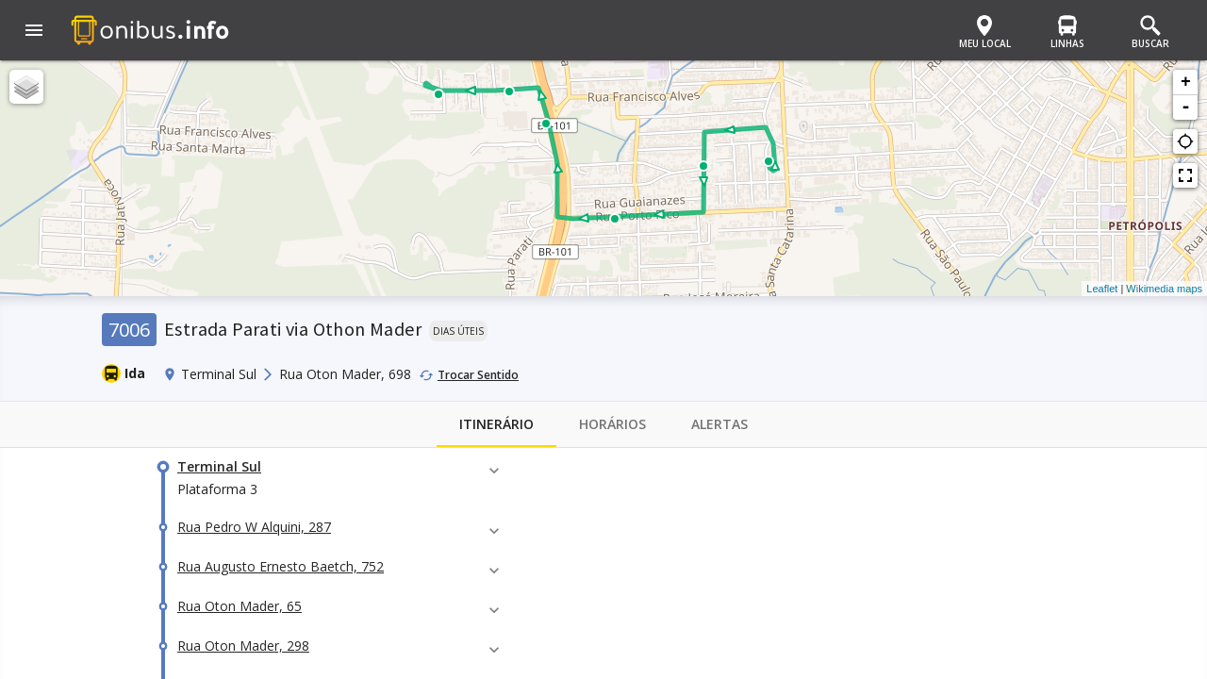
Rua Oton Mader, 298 (243, 645)
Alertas (719, 424)
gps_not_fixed (1185, 141)
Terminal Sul (219, 466)
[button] (34, 32)
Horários (612, 424)
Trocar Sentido (478, 375)
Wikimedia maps (1164, 288)
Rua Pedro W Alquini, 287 (254, 527)
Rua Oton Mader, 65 (239, 606)
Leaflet (1101, 288)
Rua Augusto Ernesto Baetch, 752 (280, 566)
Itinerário (496, 424)
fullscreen (1185, 175)
